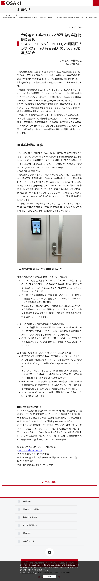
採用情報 (27, 533)
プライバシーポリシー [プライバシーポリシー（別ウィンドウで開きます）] (28, 572)
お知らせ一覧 (13, 15)
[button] (49, 502)
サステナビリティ (30, 525)
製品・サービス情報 (31, 509)
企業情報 (27, 501)
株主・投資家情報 (30, 517)
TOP (3, 15)
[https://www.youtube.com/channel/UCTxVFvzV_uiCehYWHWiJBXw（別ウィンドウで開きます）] (49, 552)
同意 (49, 576)
